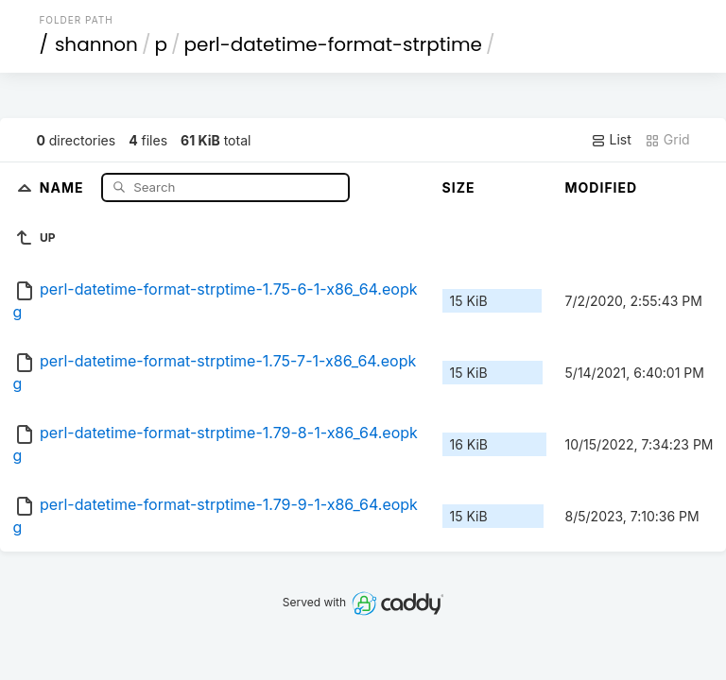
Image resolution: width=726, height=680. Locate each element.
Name (64, 186)
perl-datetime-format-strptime (332, 44)
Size (458, 187)
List (611, 139)
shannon (96, 44)
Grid (667, 139)
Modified (601, 187)
